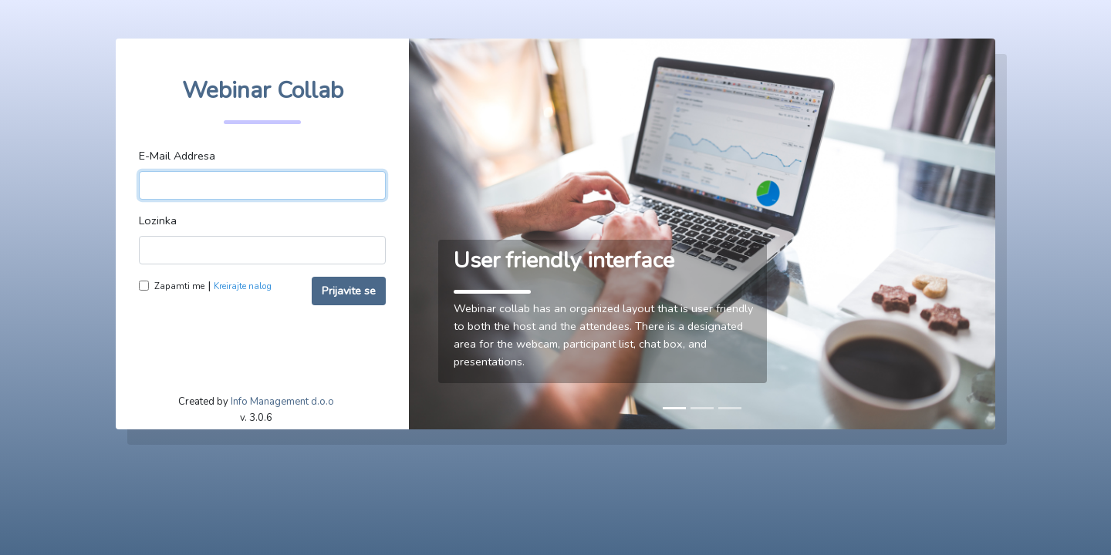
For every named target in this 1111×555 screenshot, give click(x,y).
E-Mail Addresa (177, 155)
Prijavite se (349, 290)
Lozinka (158, 220)
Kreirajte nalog (243, 286)
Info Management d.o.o (282, 402)
